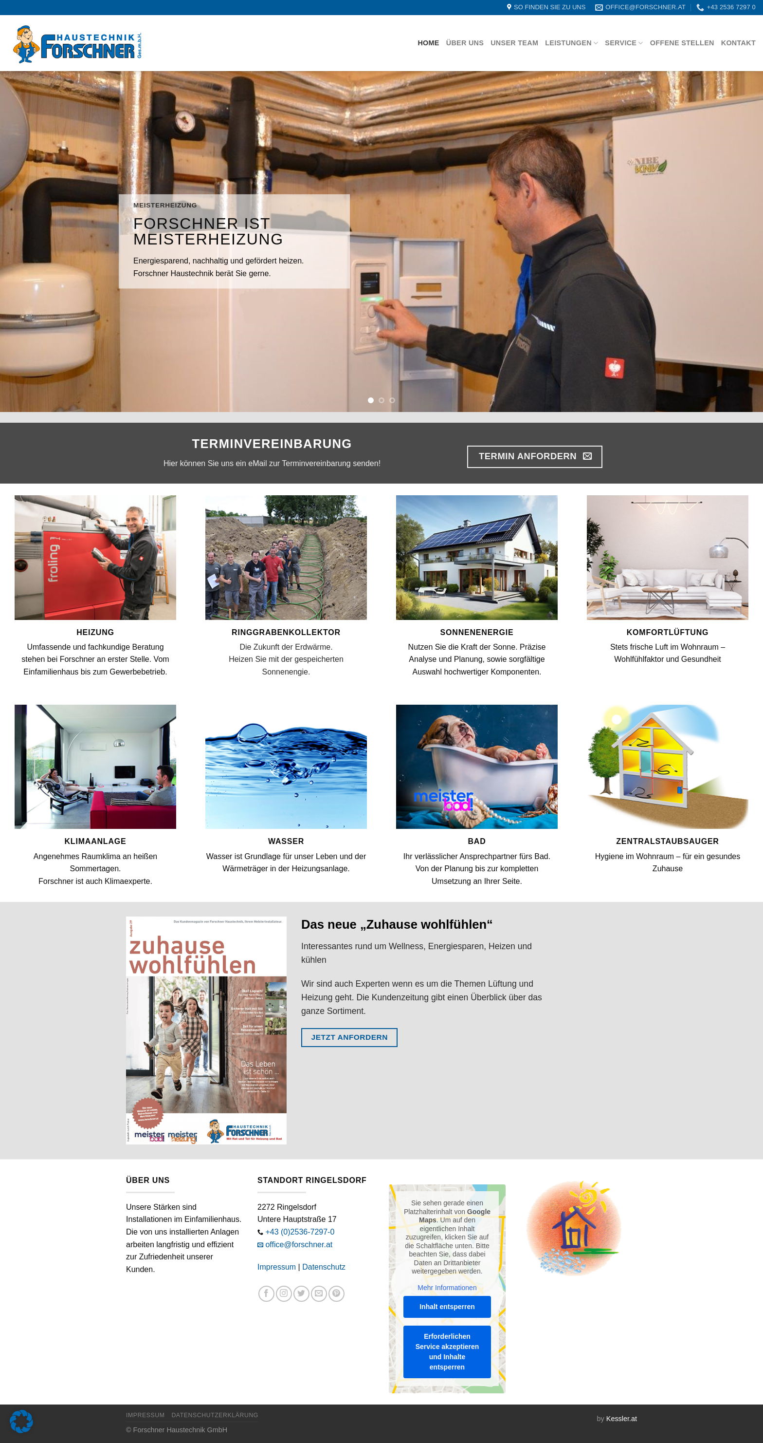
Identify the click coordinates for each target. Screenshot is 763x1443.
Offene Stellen (682, 43)
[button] (21, 1421)
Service (624, 43)
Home (428, 43)
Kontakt (738, 43)
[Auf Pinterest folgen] (336, 1294)
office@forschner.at (298, 1244)
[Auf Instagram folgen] (284, 1294)
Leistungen (571, 43)
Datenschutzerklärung (214, 1415)
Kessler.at (621, 1419)
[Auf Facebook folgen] (266, 1294)
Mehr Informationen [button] (447, 1287)
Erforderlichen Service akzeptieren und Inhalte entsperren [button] (447, 1351)
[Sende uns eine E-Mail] (319, 1294)
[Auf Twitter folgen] (301, 1294)
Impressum (276, 1267)
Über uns (465, 43)
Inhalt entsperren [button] (447, 1307)
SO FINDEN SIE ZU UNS (549, 7)
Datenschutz (323, 1267)
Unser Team (514, 43)
